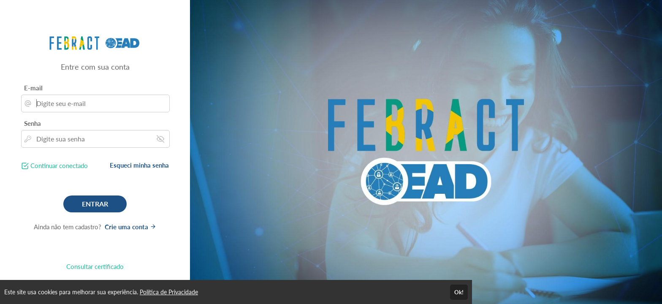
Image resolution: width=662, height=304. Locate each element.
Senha (32, 123)
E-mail (33, 88)
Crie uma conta (130, 227)
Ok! (459, 292)
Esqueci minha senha (139, 165)
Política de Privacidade (169, 292)
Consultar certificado (95, 266)
